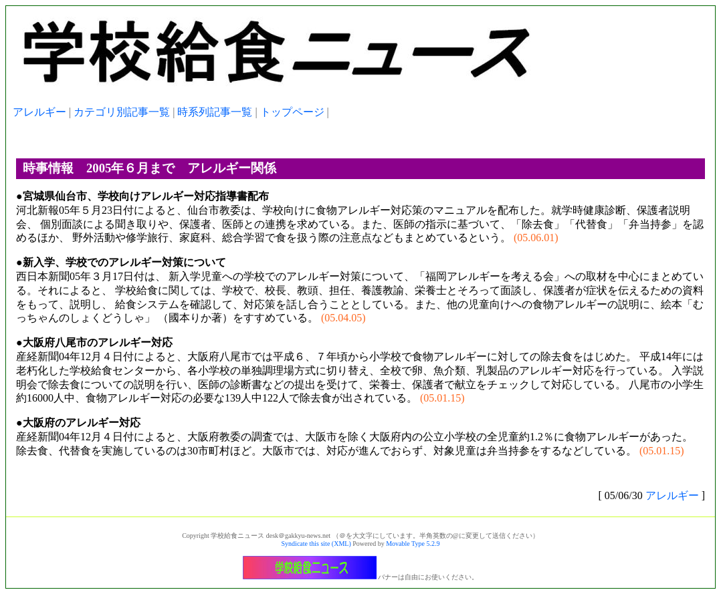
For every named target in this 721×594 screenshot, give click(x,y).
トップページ (292, 112)
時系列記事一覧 (214, 112)
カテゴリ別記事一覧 (122, 112)
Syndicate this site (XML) (316, 543)
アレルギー (39, 112)
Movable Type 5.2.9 (412, 543)
